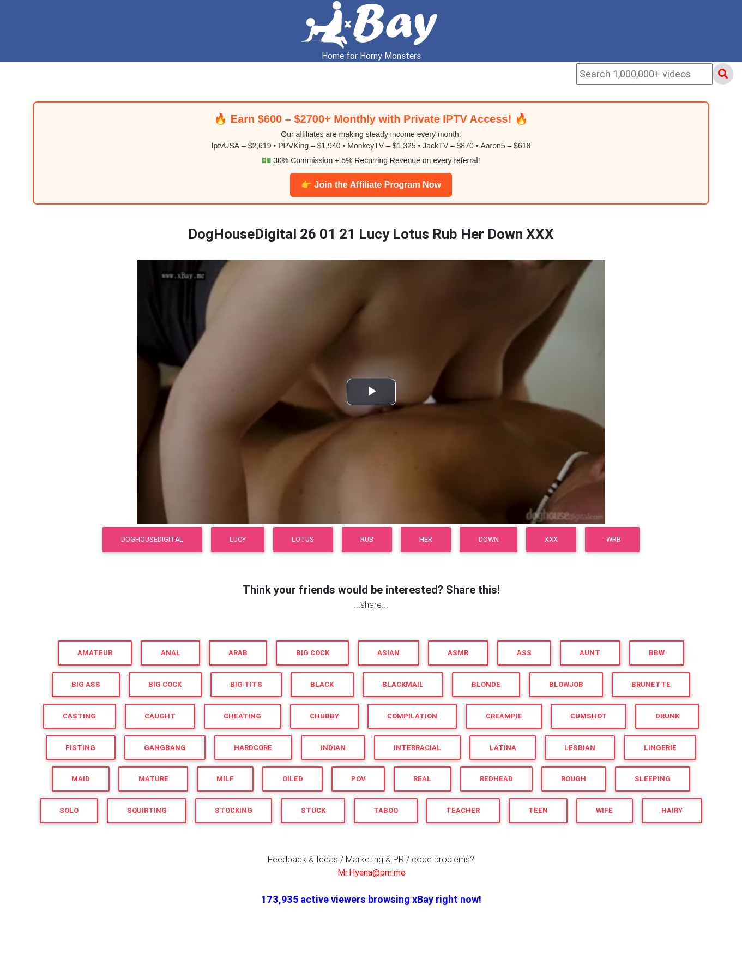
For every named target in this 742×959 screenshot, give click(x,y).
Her (425, 539)
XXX (551, 539)
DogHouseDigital (152, 539)
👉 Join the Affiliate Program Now (371, 184)
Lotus (303, 539)
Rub (366, 539)
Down (489, 539)
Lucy (238, 539)
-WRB (612, 539)
